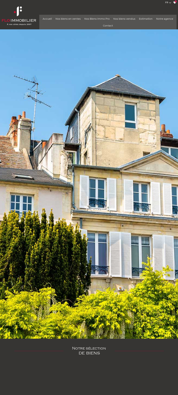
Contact (105, 27)
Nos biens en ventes (65, 20)
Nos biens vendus (121, 20)
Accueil (44, 20)
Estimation (143, 20)
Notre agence (161, 20)
